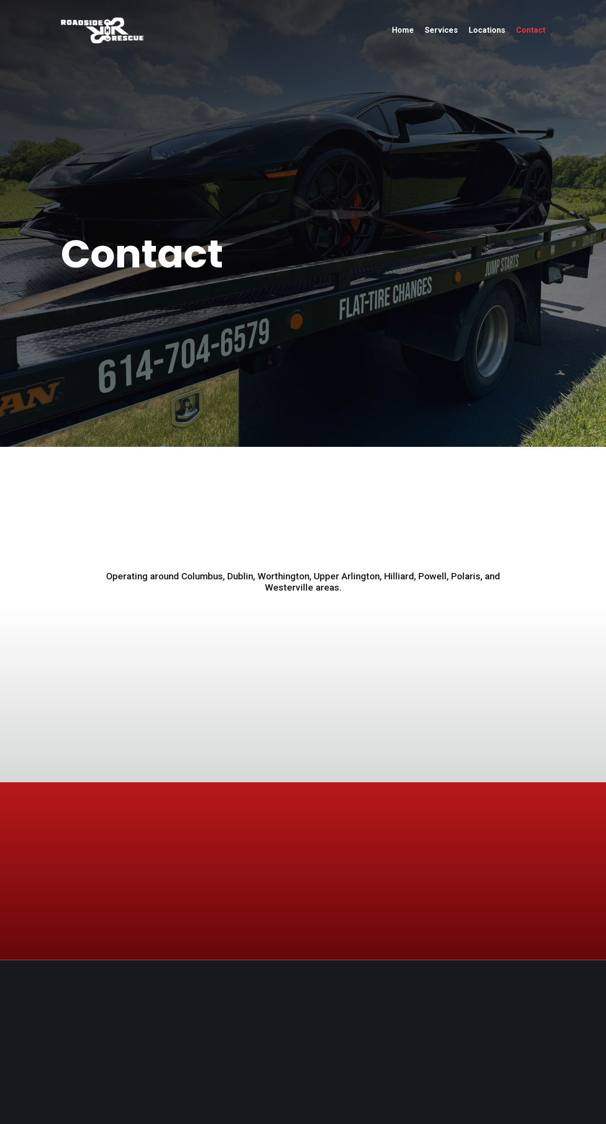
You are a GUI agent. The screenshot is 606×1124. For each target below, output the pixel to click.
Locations (487, 30)
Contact (530, 30)
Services (441, 30)
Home (403, 30)
